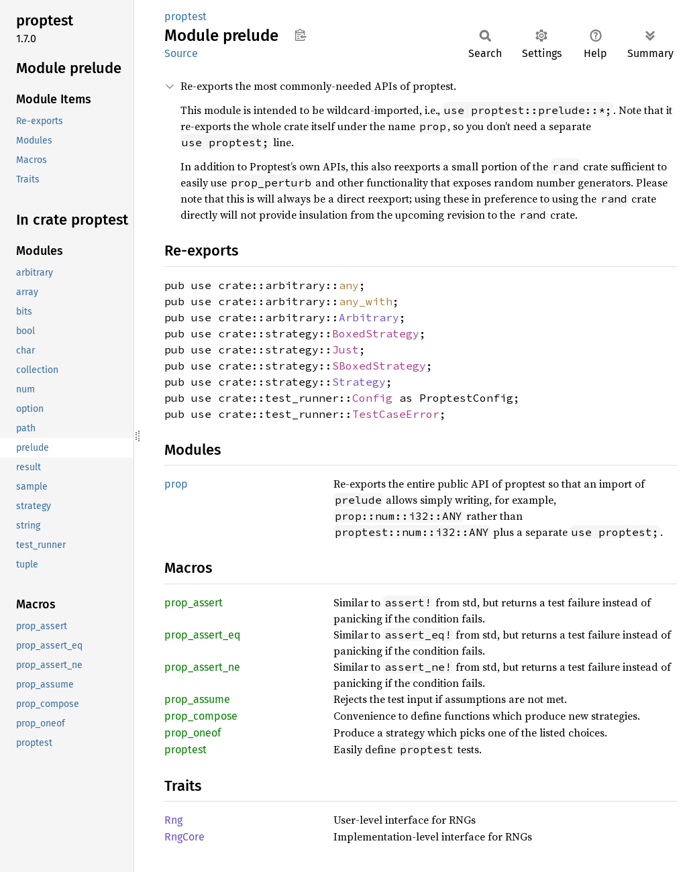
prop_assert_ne (202, 667)
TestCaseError (395, 414)
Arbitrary (369, 317)
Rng (173, 820)
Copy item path (300, 34)
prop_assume (197, 699)
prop (176, 484)
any (349, 285)
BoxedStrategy (375, 333)
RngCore (184, 836)
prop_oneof (192, 732)
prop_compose (200, 716)
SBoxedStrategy (379, 365)
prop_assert (193, 602)
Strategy (359, 381)
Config (372, 397)
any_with (365, 301)
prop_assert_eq (202, 635)
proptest (185, 16)
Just (345, 349)
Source (181, 53)
